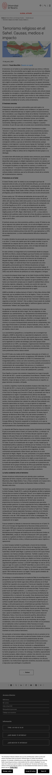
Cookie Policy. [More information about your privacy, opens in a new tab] (13, 767)
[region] (26, 764)
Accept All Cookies (31, 771)
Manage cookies (7, 771)
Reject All (43, 771)
